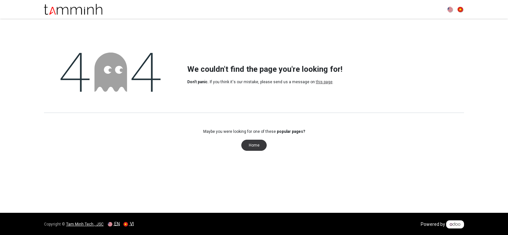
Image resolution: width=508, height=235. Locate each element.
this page (324, 82)
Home (254, 145)
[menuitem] (450, 9)
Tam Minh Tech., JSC (85, 224)
